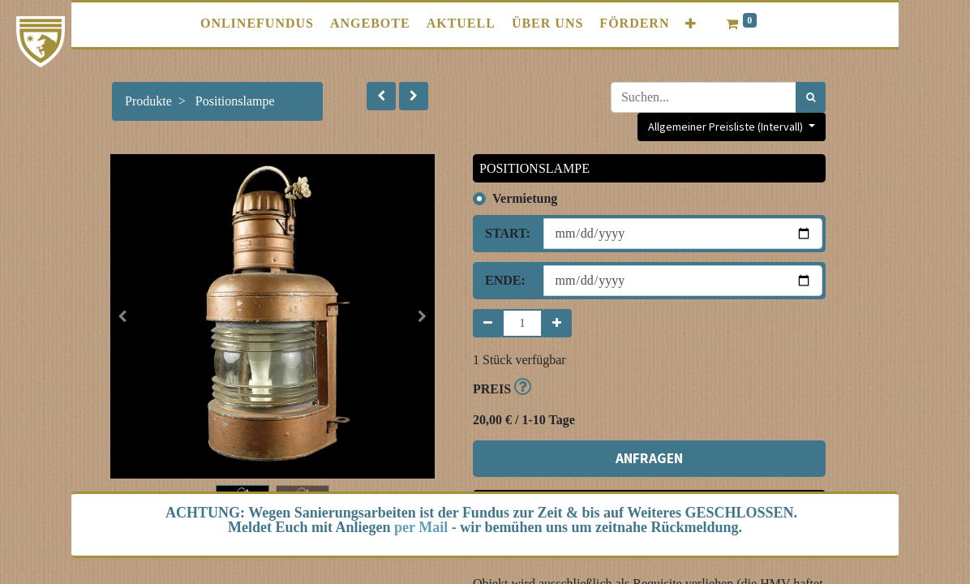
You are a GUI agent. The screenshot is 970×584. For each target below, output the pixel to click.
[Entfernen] (488, 323)
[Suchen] (811, 97)
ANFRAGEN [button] (649, 458)
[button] (691, 24)
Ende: (505, 280)
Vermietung (524, 198)
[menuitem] (257, 23)
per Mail (421, 527)
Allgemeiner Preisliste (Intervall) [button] (726, 126)
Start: (507, 233)
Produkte (148, 101)
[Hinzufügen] (557, 323)
